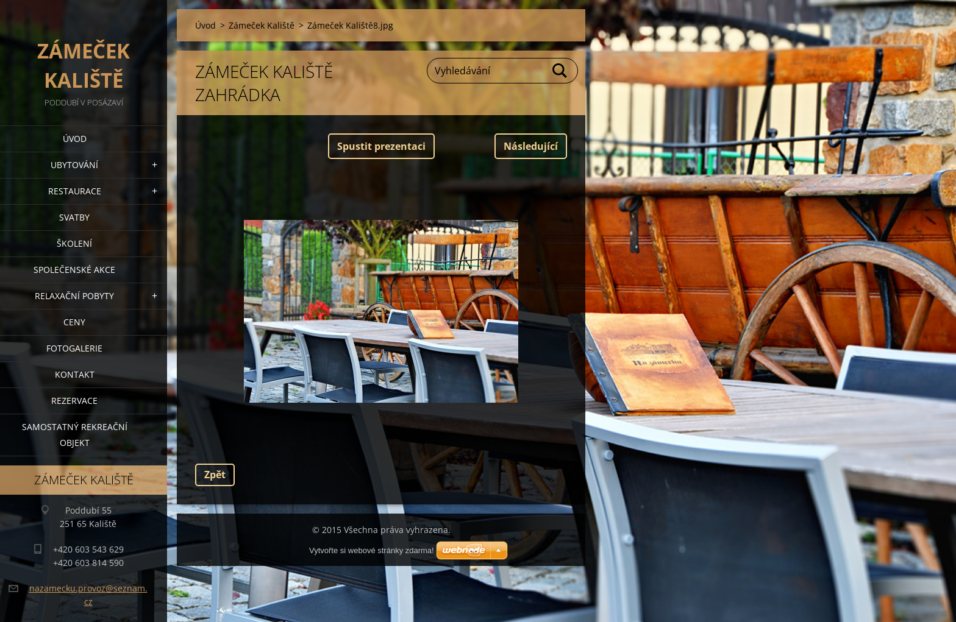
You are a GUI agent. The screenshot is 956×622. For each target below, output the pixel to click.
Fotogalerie (74, 348)
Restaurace (74, 191)
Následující (531, 146)
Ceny (74, 322)
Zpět (215, 474)
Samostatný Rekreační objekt (74, 434)
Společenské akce (74, 269)
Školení (74, 243)
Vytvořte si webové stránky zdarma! (371, 550)
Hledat (560, 71)
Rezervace (74, 400)
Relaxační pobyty (74, 296)
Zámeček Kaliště (261, 25)
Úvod (75, 138)
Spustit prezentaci (381, 146)
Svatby (74, 217)
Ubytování (74, 165)
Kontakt (75, 374)
